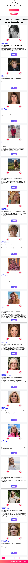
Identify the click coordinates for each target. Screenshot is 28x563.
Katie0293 (3, 208)
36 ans (7, 541)
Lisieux (2, 408)
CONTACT (25, 561)
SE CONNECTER (14, 13)
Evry (2, 142)
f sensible (3, 341)
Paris (2, 342)
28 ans (7, 309)
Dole (2, 109)
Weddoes (3, 42)
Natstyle (3, 407)
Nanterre (3, 441)
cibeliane (3, 473)
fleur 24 (3, 108)
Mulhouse (3, 541)
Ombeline (3, 141)
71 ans (5, 142)
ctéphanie (3, 307)
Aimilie (2, 440)
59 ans (5, 109)
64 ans (6, 209)
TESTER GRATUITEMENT (14, 9)
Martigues (3, 309)
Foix (2, 475)
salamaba (3, 241)
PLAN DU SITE (19, 561)
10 (25, 557)
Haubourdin (3, 275)
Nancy (2, 43)
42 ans (5, 76)
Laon (2, 76)
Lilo (2, 75)
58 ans (5, 176)
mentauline (3, 507)
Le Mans (3, 242)
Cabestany (3, 508)
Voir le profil (14, 54)
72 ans (8, 508)
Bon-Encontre (4, 375)
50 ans (6, 43)
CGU (14, 561)
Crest (2, 176)
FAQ (12, 561)
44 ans (5, 475)
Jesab (2, 274)
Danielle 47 (3, 374)
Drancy (2, 209)
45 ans (7, 441)
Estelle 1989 (4, 540)
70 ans (9, 375)
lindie (2, 175)
